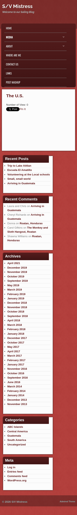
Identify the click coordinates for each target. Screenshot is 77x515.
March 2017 (14, 355)
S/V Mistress (17, 6)
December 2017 (17, 338)
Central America (17, 431)
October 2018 (15, 311)
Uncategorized (16, 444)
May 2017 (13, 346)
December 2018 (17, 302)
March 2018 (14, 324)
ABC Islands (15, 426)
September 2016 (17, 377)
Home (9, 28)
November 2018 (17, 307)
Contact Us (12, 64)
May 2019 (13, 285)
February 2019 (16, 294)
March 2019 (14, 289)
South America (16, 440)
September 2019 (17, 280)
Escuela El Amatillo (19, 170)
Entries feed (15, 471)
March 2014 (14, 386)
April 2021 (13, 263)
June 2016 (13, 382)
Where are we (13, 55)
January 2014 (15, 395)
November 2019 (17, 272)
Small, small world (19, 178)
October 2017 (15, 342)
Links (9, 73)
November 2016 (17, 368)
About (34, 47)
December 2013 (17, 399)
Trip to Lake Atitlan (19, 165)
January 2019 (15, 298)
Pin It (23, 109)
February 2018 (16, 329)
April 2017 (13, 351)
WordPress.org (16, 480)
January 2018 (15, 333)
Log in (11, 467)
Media (34, 38)
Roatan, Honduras (31, 223)
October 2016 (15, 373)
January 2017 (15, 364)
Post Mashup (13, 82)
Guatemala (14, 435)
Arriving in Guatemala (21, 183)
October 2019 (15, 276)
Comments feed (17, 476)
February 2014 (16, 391)
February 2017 (16, 360)
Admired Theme (67, 501)
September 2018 (17, 316)
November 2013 (17, 404)
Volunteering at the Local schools (28, 174)
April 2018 (13, 320)
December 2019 (17, 267)
